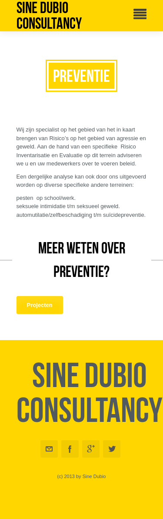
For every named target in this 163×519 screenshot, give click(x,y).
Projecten (40, 305)
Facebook (70, 449)
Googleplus (91, 449)
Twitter (111, 449)
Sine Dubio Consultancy (49, 15)
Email (49, 449)
